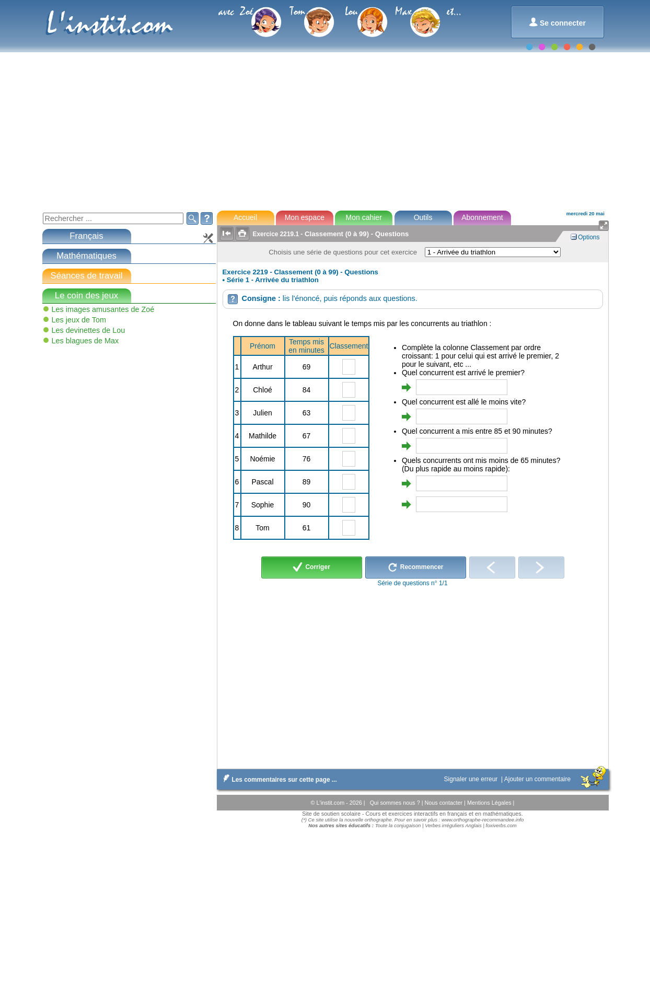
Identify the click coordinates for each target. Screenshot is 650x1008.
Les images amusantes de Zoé (103, 309)
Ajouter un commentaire (538, 779)
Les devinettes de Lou (88, 330)
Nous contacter (444, 803)
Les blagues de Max (85, 341)
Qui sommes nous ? (396, 803)
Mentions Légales (490, 803)
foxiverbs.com (501, 825)
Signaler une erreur (472, 779)
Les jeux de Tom (79, 320)
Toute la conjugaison (398, 825)
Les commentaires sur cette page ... (278, 779)
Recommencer (416, 567)
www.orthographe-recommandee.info (483, 819)
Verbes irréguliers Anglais (453, 825)
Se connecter (557, 22)
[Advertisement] (324, 125)
